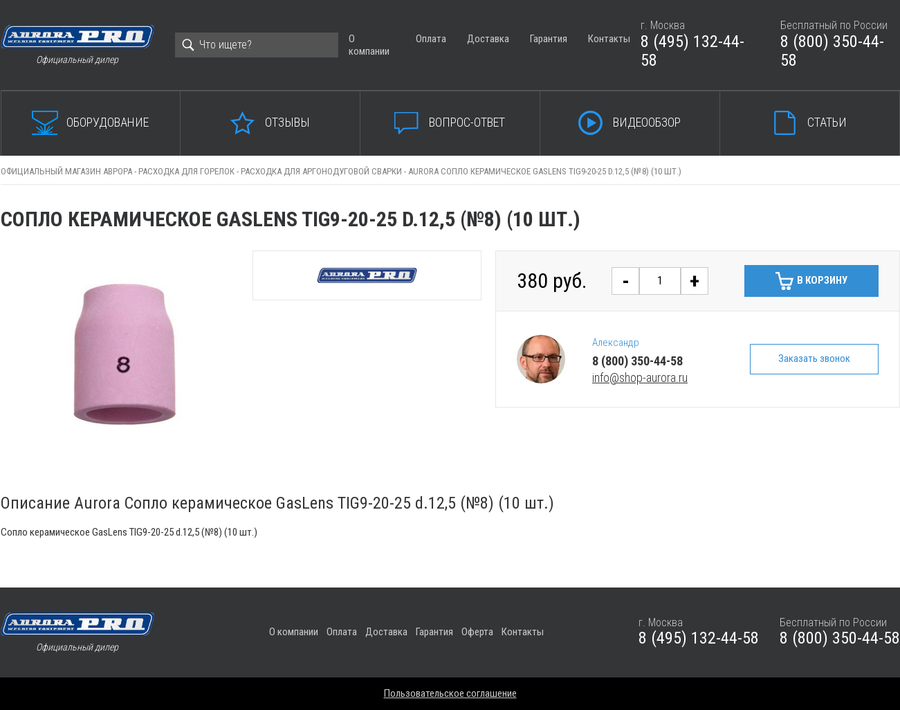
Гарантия (548, 39)
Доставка (488, 39)
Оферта (477, 632)
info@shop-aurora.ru (640, 377)
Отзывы (287, 122)
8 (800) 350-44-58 (832, 51)
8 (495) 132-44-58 (692, 51)
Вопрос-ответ (467, 122)
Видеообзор (647, 122)
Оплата (431, 39)
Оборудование (107, 122)
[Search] (256, 45)
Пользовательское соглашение (450, 693)
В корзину (822, 280)
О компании (369, 45)
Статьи (827, 122)
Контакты (609, 39)
